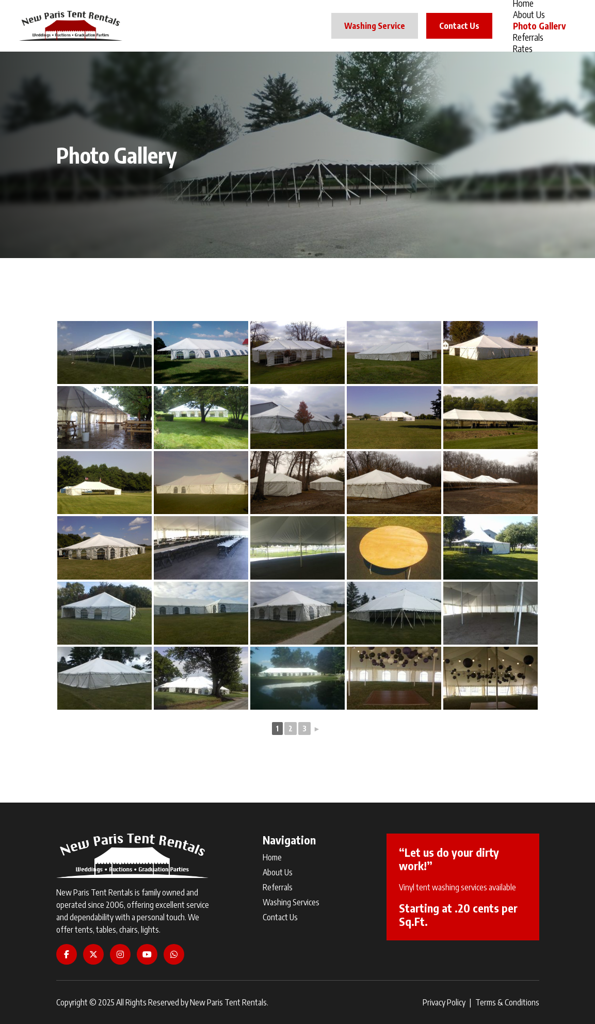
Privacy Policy (444, 1002)
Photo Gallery (539, 25)
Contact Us (459, 26)
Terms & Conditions (507, 1002)
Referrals (528, 37)
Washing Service (374, 26)
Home (272, 857)
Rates (523, 48)
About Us (529, 14)
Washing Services (291, 902)
